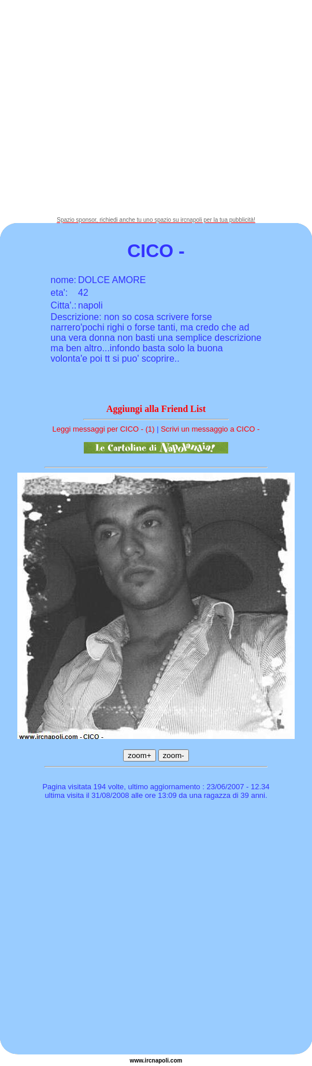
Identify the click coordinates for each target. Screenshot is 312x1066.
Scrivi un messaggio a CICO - (210, 429)
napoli (160, 1060)
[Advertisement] (108, 108)
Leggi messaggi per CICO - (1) (104, 429)
